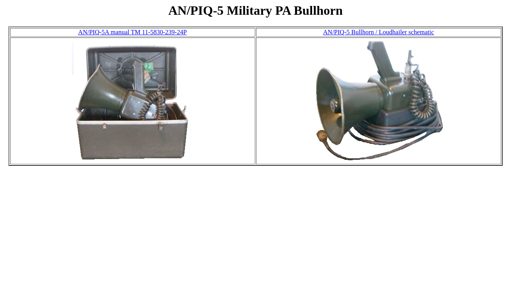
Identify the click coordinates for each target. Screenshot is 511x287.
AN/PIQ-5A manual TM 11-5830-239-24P (132, 32)
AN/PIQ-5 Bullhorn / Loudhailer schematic (378, 32)
